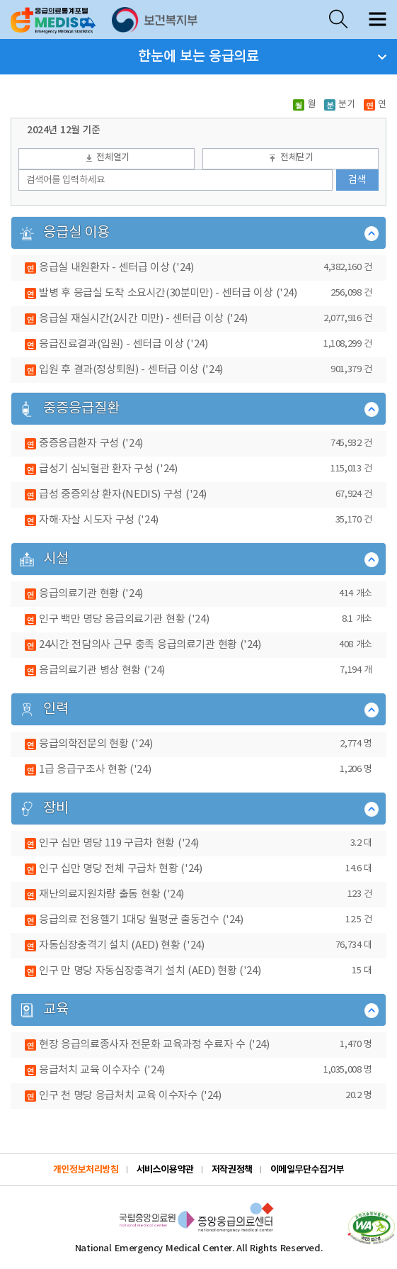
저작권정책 (232, 1169)
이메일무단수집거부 (307, 1169)
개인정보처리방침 (86, 1169)
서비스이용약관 (165, 1169)
